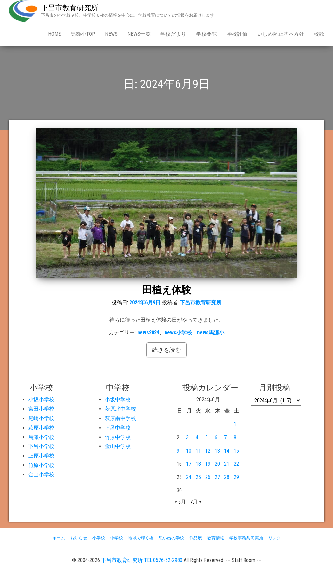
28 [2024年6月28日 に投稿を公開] (226, 477)
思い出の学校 (171, 538)
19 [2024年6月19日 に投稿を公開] (207, 464)
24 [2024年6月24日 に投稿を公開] (188, 477)
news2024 (148, 332)
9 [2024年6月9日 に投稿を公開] (178, 451)
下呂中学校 (118, 428)
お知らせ (78, 538)
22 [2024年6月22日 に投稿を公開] (236, 464)
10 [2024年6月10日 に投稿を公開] (188, 451)
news (111, 34)
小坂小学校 (41, 399)
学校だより (173, 34)
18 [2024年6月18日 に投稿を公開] (198, 464)
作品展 (195, 538)
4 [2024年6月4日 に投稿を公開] (197, 437)
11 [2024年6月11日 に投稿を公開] (198, 451)
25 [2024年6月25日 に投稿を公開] (198, 477)
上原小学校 (41, 456)
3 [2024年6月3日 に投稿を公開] (187, 437)
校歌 (319, 34)
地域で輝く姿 (140, 538)
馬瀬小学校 (41, 437)
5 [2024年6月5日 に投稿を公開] (206, 437)
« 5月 (180, 502)
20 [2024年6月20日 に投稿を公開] (217, 464)
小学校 (98, 538)
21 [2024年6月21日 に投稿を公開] (226, 464)
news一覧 (139, 34)
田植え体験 (166, 290)
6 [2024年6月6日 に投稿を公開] (216, 437)
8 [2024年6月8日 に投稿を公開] (235, 437)
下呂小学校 (41, 446)
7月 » (195, 502)
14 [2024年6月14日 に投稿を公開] (226, 451)
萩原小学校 (41, 428)
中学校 (116, 538)
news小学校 (178, 332)
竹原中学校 (118, 437)
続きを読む (166, 349)
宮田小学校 (41, 409)
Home (54, 34)
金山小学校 (41, 474)
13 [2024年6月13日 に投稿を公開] (217, 451)
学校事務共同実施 (246, 538)
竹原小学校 (41, 465)
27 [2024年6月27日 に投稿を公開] (217, 477)
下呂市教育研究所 (69, 8)
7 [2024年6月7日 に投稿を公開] (225, 437)
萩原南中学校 (120, 418)
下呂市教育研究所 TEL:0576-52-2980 (141, 560)
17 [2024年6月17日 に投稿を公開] (188, 464)
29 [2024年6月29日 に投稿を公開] (236, 477)
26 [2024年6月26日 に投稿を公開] (207, 477)
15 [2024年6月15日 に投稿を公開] (236, 451)
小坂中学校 (118, 399)
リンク (274, 538)
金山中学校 (118, 446)
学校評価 (237, 34)
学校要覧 (206, 34)
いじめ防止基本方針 (280, 34)
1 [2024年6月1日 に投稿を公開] (235, 424)
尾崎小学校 (41, 418)
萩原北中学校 (120, 409)
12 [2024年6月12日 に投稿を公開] (207, 451)
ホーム (58, 538)
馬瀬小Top (83, 34)
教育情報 (215, 538)
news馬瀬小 (210, 332)
